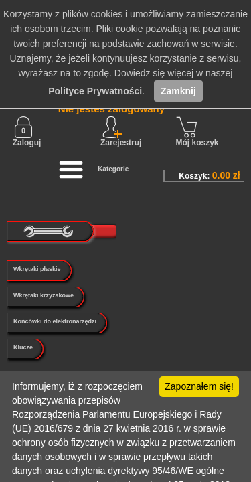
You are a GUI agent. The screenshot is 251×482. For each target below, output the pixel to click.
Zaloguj (27, 131)
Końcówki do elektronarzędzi (54, 321)
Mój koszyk (197, 131)
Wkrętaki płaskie (37, 269)
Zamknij (178, 91)
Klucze (23, 347)
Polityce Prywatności (95, 91)
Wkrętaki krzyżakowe (43, 295)
